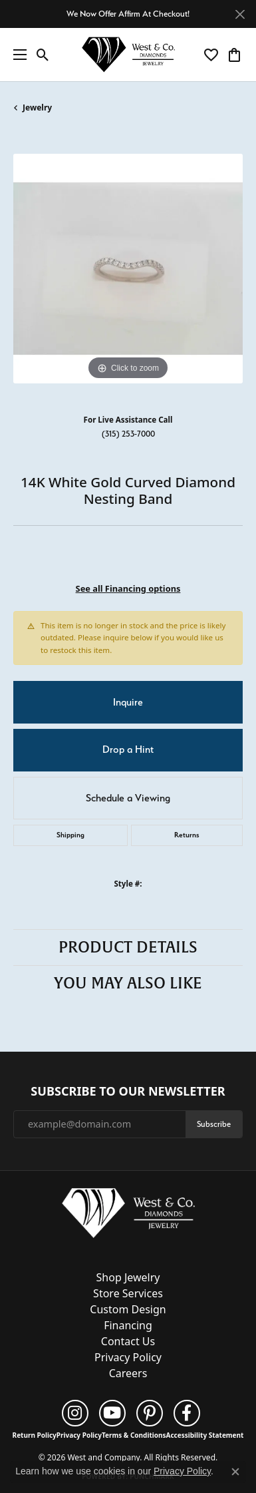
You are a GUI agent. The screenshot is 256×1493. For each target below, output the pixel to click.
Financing (128, 1325)
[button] (43, 54)
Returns (186, 835)
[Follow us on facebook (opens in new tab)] (187, 1413)
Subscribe (214, 1124)
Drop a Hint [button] (128, 749)
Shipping (70, 835)
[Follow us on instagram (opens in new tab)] (75, 1413)
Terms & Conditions (134, 1435)
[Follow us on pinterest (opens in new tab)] (149, 1413)
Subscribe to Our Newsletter (128, 1091)
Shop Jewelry (128, 1277)
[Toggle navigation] (16, 54)
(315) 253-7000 (128, 434)
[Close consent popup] (235, 1472)
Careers (128, 1373)
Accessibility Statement (205, 1435)
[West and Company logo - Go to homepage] (128, 55)
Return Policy (35, 1435)
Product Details (128, 947)
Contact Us (128, 1341)
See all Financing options (128, 588)
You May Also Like (128, 983)
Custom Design (128, 1309)
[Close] (239, 14)
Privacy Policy (128, 1357)
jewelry (37, 107)
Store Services (128, 1293)
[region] (128, 268)
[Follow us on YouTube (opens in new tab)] (112, 1413)
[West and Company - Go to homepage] (128, 1216)
